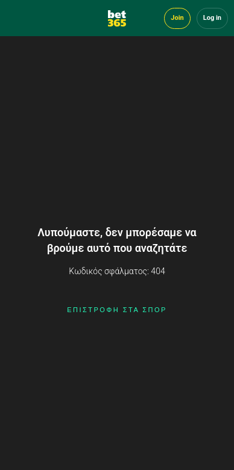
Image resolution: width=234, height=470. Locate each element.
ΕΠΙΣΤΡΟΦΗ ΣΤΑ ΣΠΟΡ (117, 309)
